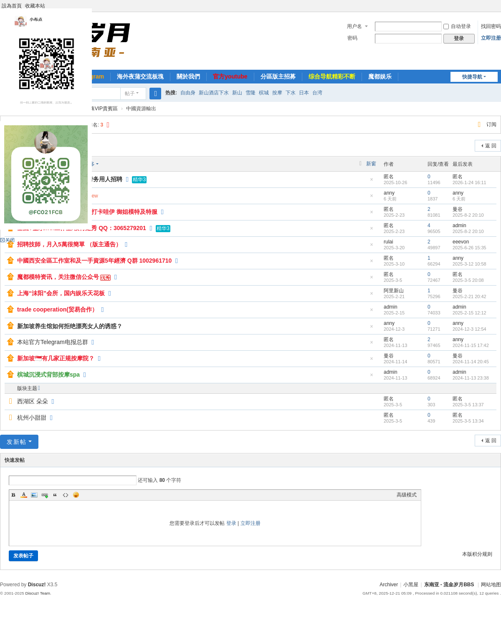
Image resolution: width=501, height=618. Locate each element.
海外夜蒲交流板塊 (140, 76)
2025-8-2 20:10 (468, 215)
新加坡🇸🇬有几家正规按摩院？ (55, 358)
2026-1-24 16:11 (469, 182)
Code (65, 495)
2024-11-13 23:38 (471, 377)
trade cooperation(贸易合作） (57, 309)
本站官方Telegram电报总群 (52, 342)
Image (34, 495)
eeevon (461, 242)
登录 (231, 523)
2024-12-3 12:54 (469, 329)
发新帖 (17, 441)
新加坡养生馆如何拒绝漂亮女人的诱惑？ (69, 326)
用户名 (354, 26)
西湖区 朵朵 (32, 401)
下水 (291, 93)
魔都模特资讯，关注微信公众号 (58, 277)
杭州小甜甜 (31, 417)
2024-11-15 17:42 (471, 345)
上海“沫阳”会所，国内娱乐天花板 (61, 293)
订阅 (491, 124)
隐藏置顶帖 (371, 214)
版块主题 (27, 388)
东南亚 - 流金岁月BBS (449, 585)
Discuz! (37, 585)
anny (389, 193)
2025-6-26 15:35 (469, 247)
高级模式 (407, 495)
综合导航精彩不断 (332, 76)
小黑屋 (410, 585)
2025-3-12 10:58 (469, 263)
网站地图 (491, 585)
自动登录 (457, 26)
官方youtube (230, 76)
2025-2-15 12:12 (469, 312)
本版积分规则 (477, 554)
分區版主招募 (278, 76)
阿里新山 (394, 291)
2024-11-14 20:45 (471, 361)
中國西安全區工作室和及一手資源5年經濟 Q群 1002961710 (94, 260)
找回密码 (491, 26)
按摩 (277, 93)
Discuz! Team (37, 593)
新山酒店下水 (214, 93)
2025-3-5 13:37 (468, 404)
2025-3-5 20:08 (468, 280)
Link (44, 495)
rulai (388, 242)
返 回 (490, 146)
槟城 (264, 93)
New (93, 196)
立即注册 (491, 38)
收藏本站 (35, 6)
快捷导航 (472, 77)
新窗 (371, 164)
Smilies (76, 495)
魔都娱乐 (380, 76)
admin (459, 225)
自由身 (187, 93)
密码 (352, 38)
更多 (90, 164)
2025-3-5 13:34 (468, 420)
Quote (55, 495)
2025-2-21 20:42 (469, 296)
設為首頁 (12, 6)
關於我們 (188, 76)
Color (24, 495)
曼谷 (458, 209)
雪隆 (250, 93)
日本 (304, 93)
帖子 (130, 93)
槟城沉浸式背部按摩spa (48, 374)
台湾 (317, 93)
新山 (237, 93)
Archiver (389, 585)
